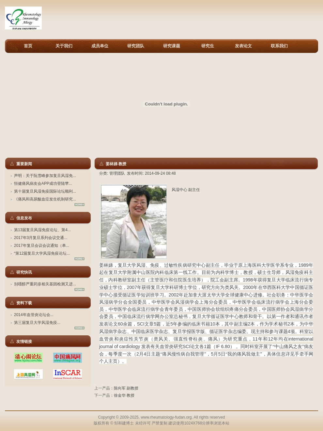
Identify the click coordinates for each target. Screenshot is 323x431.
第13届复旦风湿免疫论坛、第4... (42, 230)
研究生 (207, 45)
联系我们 (279, 45)
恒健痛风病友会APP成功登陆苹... (43, 183)
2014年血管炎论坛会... (34, 314)
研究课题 (171, 45)
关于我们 (63, 45)
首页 (28, 45)
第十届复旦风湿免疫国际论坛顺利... (45, 191)
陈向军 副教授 (126, 388)
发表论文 (243, 45)
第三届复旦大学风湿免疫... (37, 322)
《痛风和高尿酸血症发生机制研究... (45, 199)
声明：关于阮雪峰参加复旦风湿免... (45, 175)
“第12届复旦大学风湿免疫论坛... (42, 253)
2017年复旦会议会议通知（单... (41, 245)
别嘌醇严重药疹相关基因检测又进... (45, 284)
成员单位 (99, 45)
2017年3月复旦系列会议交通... (40, 237)
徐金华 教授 (124, 395)
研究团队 (135, 45)
